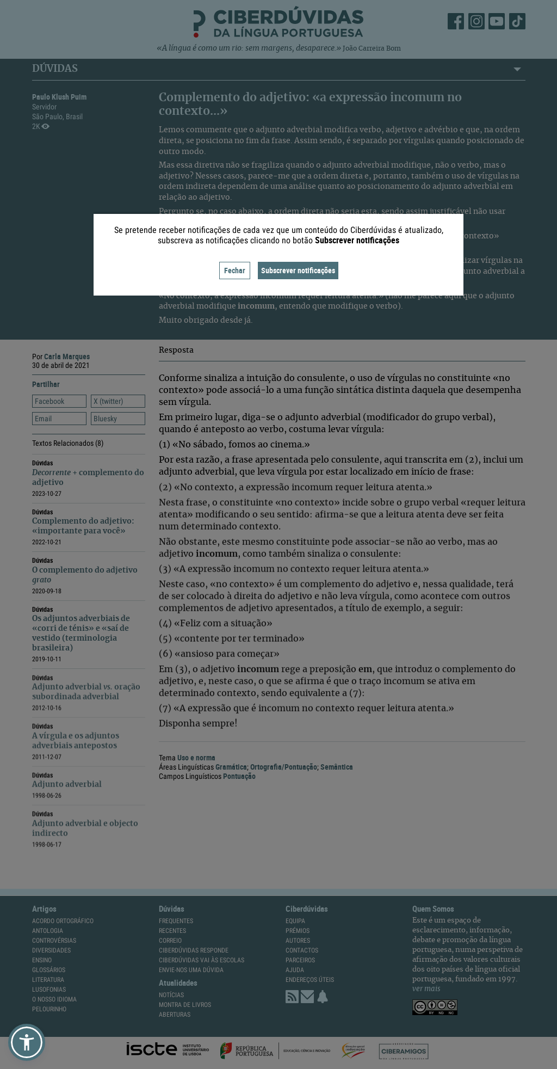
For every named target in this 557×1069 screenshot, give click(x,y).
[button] (26, 1042)
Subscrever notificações (298, 270)
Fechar (234, 270)
